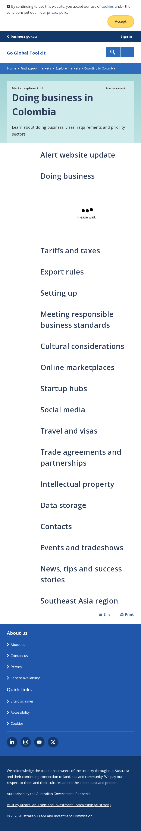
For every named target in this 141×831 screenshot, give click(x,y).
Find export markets (37, 68)
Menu (127, 52)
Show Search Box (113, 52)
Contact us (19, 655)
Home (13, 68)
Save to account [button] (115, 88)
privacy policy (57, 12)
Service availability (25, 678)
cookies (107, 6)
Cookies (17, 723)
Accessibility (20, 712)
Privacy (16, 666)
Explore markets (69, 68)
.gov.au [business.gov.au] (22, 36)
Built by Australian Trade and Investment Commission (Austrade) (59, 805)
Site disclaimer (22, 701)
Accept (121, 21)
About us (18, 644)
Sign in (127, 36)
